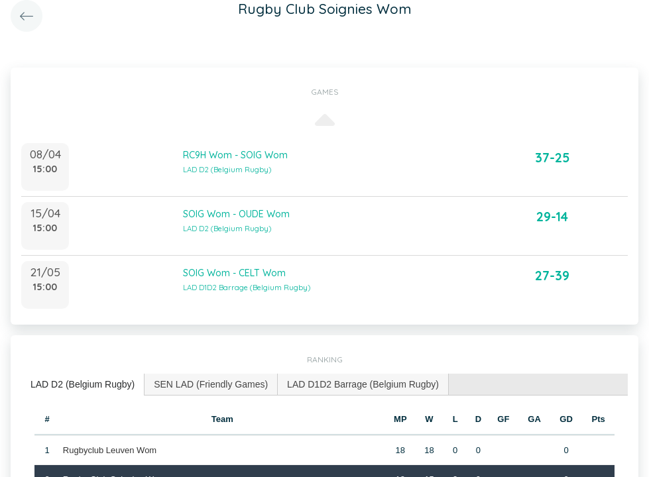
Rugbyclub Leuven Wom (109, 450)
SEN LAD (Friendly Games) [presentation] (211, 384)
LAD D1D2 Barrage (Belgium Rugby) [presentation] (363, 384)
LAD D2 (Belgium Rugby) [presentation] (82, 384)
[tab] (83, 385)
